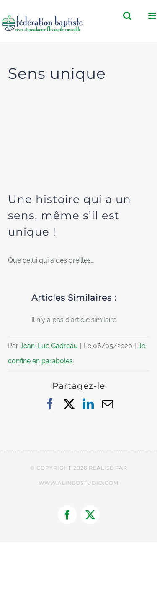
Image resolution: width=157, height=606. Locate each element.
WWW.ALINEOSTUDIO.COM (78, 483)
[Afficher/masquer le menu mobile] (152, 15)
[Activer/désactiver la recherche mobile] (127, 15)
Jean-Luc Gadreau (49, 346)
